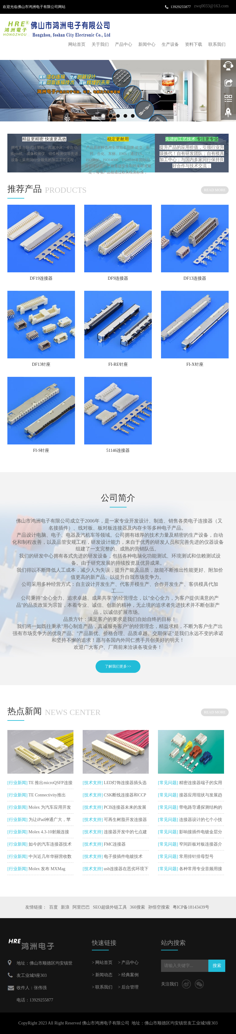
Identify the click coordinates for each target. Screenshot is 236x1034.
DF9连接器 (118, 278)
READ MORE (215, 190)
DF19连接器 (41, 278)
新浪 (65, 907)
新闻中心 (146, 44)
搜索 (217, 965)
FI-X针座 (194, 364)
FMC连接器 (114, 844)
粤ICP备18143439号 (191, 907)
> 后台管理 (128, 987)
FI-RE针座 (118, 364)
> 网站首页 (102, 962)
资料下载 (193, 44)
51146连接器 (118, 450)
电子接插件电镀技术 (123, 856)
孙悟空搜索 (159, 907)
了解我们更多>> (118, 666)
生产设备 (170, 44)
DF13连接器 (194, 278)
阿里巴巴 (81, 907)
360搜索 (137, 907)
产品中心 (123, 44)
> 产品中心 (128, 962)
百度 (53, 907)
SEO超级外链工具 (110, 907)
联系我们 (217, 44)
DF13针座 (41, 364)
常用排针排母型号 (196, 856)
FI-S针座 (41, 450)
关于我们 (100, 44)
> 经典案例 (128, 975)
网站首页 (76, 44)
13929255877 (181, 7)
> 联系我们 (102, 987)
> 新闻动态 (102, 975)
